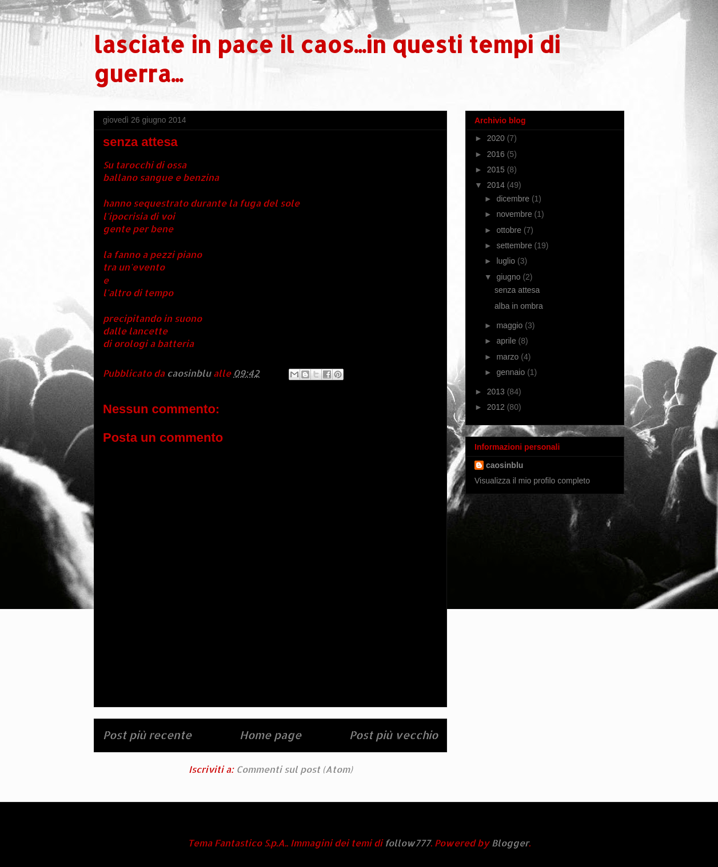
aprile (507, 340)
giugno (509, 276)
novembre (515, 214)
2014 (497, 184)
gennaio (511, 372)
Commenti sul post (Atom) (294, 769)
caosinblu (504, 465)
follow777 (407, 843)
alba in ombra (518, 305)
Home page (270, 735)
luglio (506, 260)
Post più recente (147, 735)
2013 (497, 391)
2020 (497, 138)
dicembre (513, 198)
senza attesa (517, 290)
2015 (497, 169)
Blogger (510, 843)
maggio (510, 325)
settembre (515, 245)
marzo (508, 356)
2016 (497, 154)
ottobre (509, 230)
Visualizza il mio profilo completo (532, 480)
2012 (497, 407)
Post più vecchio (393, 735)
